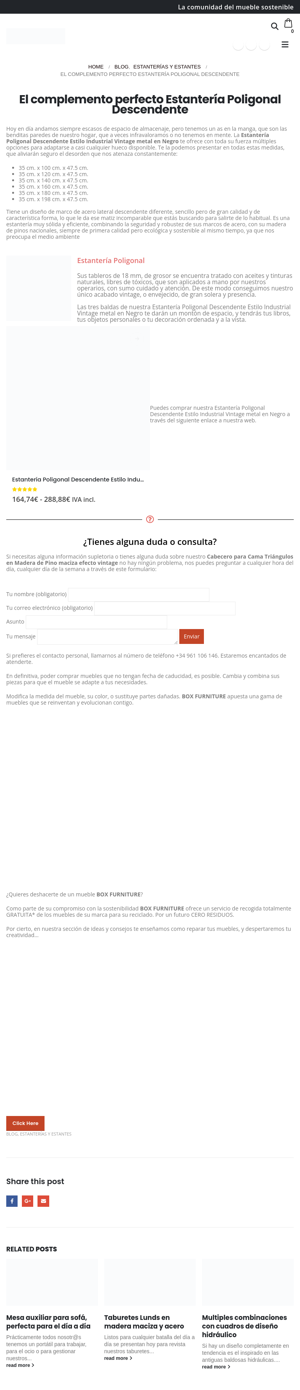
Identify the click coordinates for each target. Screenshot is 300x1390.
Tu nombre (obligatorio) (107, 594)
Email (43, 1201)
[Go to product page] (78, 398)
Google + (27, 1201)
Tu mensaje (92, 636)
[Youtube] (251, 44)
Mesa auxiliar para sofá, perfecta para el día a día (48, 1322)
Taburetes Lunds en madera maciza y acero (144, 1322)
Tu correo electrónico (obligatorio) (121, 607)
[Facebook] (238, 44)
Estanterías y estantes (45, 1134)
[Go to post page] (52, 1282)
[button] (274, 26)
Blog (12, 1134)
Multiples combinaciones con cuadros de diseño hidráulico (244, 1326)
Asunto (86, 621)
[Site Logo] (35, 36)
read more (20, 1365)
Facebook (12, 1201)
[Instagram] (264, 44)
